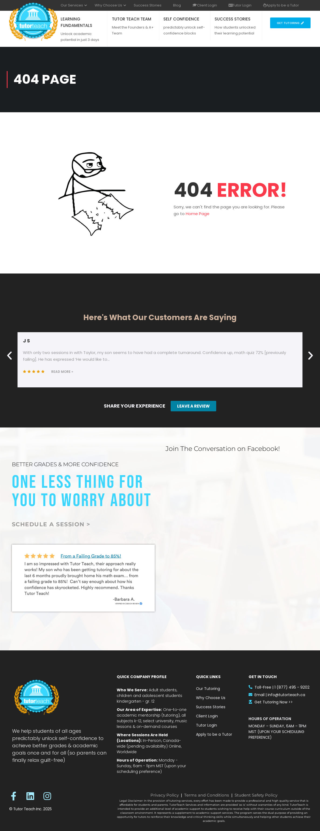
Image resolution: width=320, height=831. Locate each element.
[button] (9, 355)
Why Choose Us (108, 5)
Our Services (72, 5)
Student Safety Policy (256, 795)
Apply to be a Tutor (281, 5)
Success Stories (147, 5)
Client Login (204, 5)
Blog (177, 5)
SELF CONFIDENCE (181, 19)
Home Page (197, 213)
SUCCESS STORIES (232, 19)
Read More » (62, 371)
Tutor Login (240, 5)
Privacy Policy (164, 795)
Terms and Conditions (206, 795)
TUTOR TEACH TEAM (131, 19)
